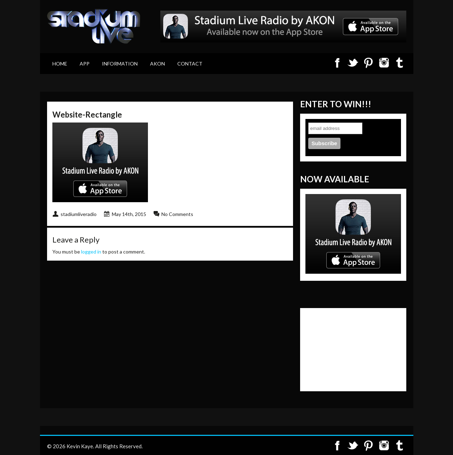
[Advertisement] (340, 348)
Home (59, 64)
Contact (189, 64)
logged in (91, 252)
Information (120, 64)
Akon (157, 64)
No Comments (177, 214)
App (85, 64)
